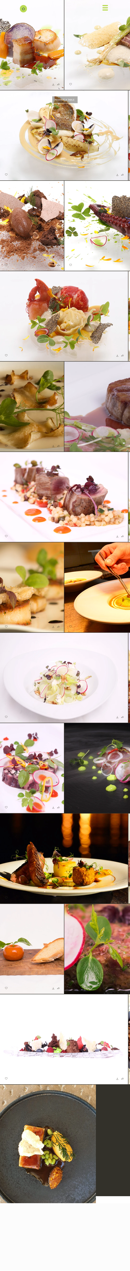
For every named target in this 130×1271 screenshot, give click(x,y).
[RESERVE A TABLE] (65, 99)
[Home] (23, 8)
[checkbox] (6, 84)
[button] (105, 8)
